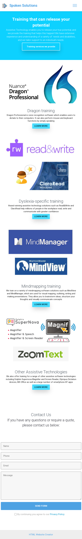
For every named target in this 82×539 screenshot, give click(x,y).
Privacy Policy (57, 514)
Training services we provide (41, 46)
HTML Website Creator (41, 534)
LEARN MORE (41, 126)
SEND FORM (41, 506)
